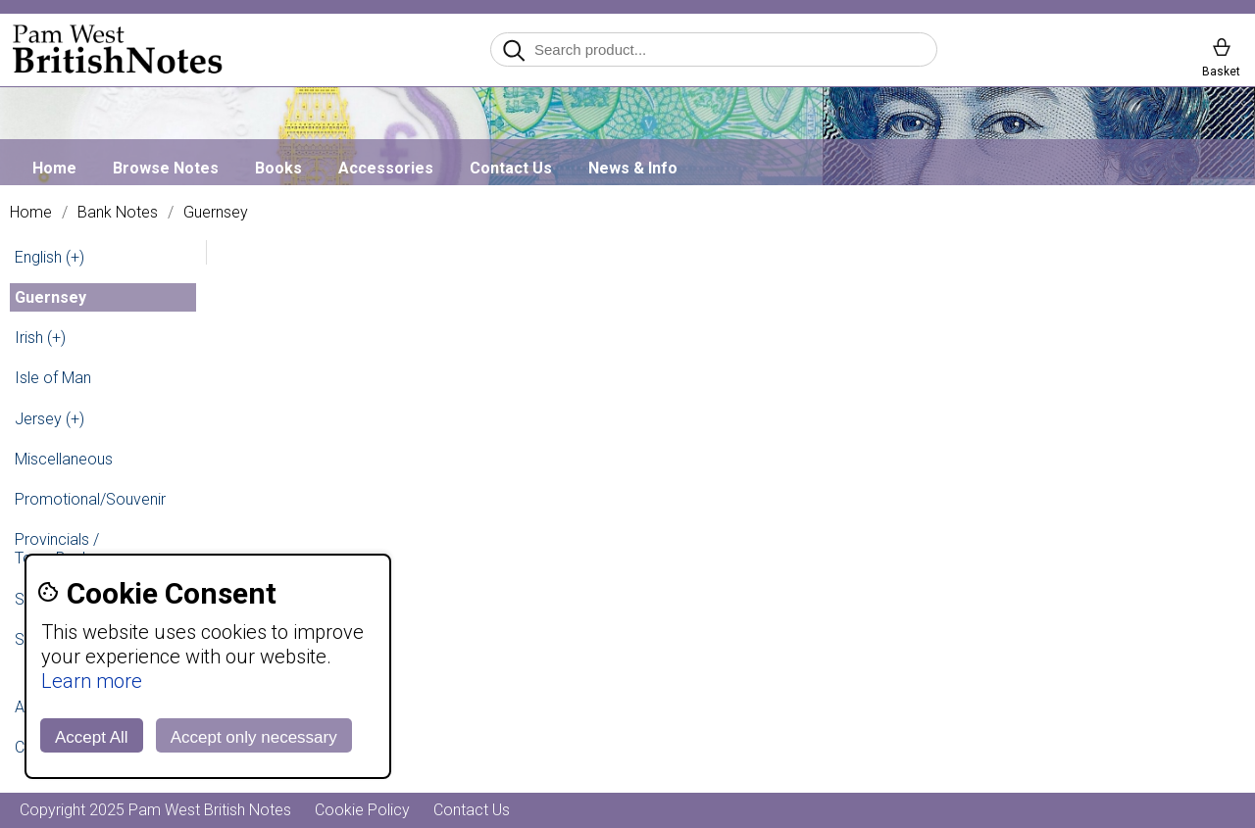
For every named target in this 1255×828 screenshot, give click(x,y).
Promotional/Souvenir (90, 499)
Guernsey (215, 212)
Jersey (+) (49, 419)
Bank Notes (117, 212)
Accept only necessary (254, 737)
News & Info (633, 168)
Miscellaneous (64, 459)
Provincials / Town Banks (57, 548)
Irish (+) (40, 337)
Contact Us (511, 168)
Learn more (91, 681)
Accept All (91, 737)
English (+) (49, 257)
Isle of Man (53, 377)
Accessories (385, 168)
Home (54, 168)
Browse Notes (166, 168)
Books (278, 168)
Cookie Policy (362, 810)
